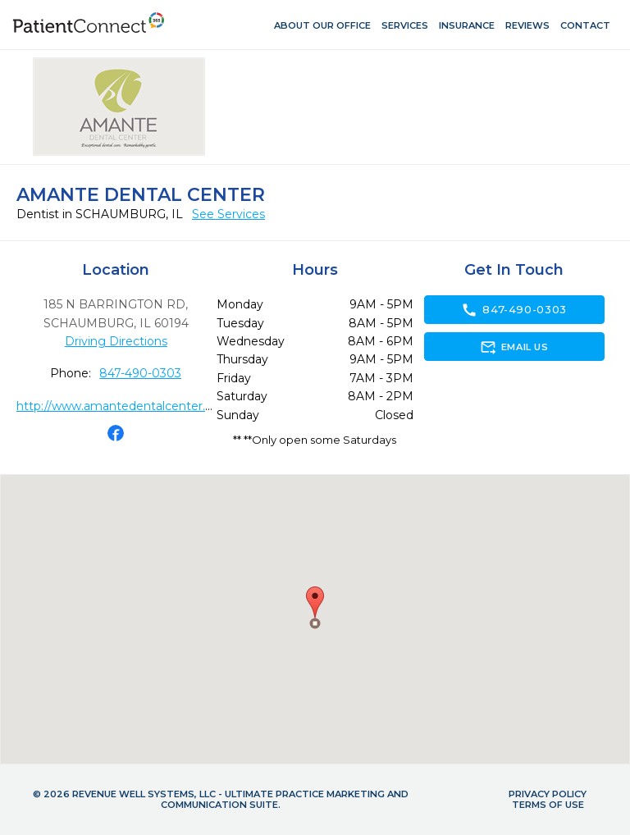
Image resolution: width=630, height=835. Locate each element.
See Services (228, 214)
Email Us (514, 347)
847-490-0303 (140, 373)
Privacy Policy (548, 794)
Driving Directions (116, 341)
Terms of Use (548, 804)
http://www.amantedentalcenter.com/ (125, 406)
